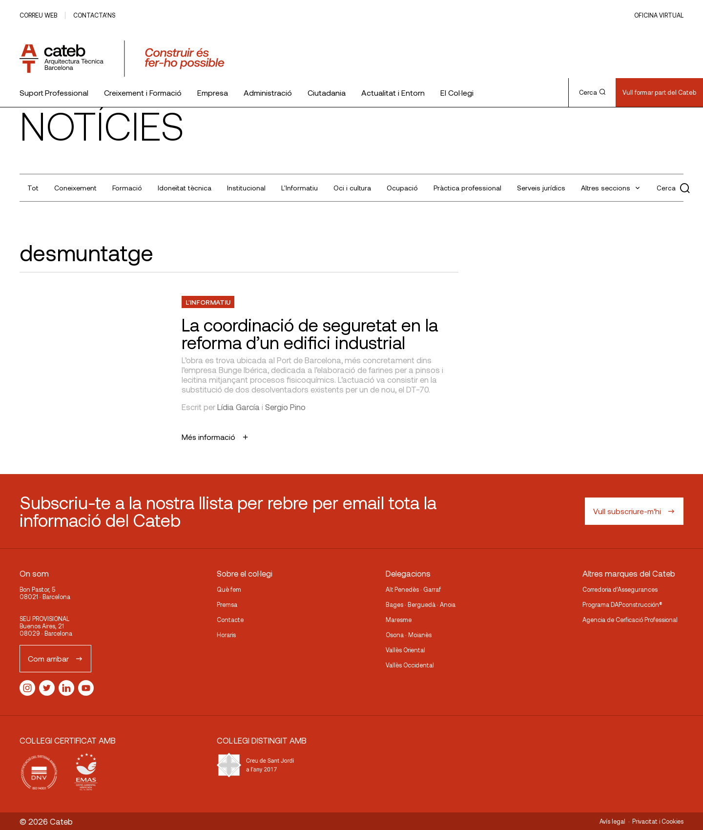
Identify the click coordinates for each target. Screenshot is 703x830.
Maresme (399, 619)
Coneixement (75, 188)
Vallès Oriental (405, 649)
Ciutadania (327, 92)
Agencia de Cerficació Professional (630, 619)
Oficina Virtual (658, 15)
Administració (268, 92)
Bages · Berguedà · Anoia (420, 604)
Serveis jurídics (541, 188)
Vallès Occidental (410, 665)
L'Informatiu (299, 188)
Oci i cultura (352, 188)
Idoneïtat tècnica (184, 188)
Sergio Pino (285, 407)
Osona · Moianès (409, 634)
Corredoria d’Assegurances (620, 589)
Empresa (212, 92)
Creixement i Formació (143, 92)
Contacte (230, 619)
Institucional (246, 188)
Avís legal (612, 821)
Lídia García (238, 407)
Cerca (592, 92)
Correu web (38, 15)
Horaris (226, 634)
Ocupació (402, 188)
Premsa (227, 604)
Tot (33, 188)
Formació (127, 188)
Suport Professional (54, 92)
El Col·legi (457, 92)
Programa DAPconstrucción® (622, 604)
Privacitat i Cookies (657, 821)
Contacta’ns (94, 15)
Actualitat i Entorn (393, 92)
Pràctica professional (467, 188)
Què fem (229, 589)
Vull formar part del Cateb (659, 92)
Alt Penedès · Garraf (413, 589)
